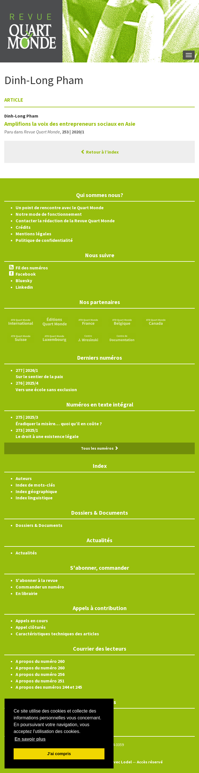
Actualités (26, 553)
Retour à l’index (100, 152)
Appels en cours (32, 620)
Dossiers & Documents (39, 525)
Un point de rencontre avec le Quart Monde (60, 207)
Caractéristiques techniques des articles (57, 633)
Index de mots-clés (35, 485)
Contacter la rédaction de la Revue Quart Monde (65, 220)
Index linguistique (34, 497)
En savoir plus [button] (29, 739)
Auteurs (24, 478)
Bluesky (24, 280)
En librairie (26, 593)
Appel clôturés (31, 627)
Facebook (26, 274)
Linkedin (24, 287)
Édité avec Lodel (116, 761)
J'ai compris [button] (59, 753)
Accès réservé (150, 761)
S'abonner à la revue (37, 580)
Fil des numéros (32, 268)
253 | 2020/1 (73, 132)
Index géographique (36, 491)
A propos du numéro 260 (40, 661)
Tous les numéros (99, 448)
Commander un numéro (40, 587)
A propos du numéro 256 (40, 674)
